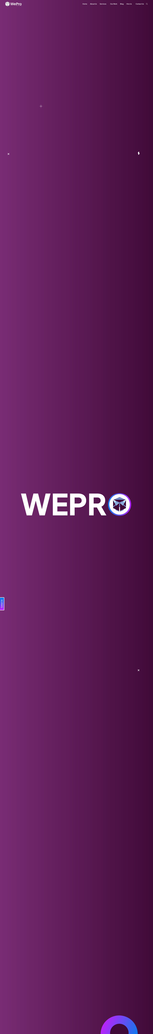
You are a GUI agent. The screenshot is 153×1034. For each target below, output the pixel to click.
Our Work (113, 4)
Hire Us (129, 4)
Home (85, 4)
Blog (122, 4)
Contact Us (140, 4)
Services (103, 4)
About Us (93, 4)
